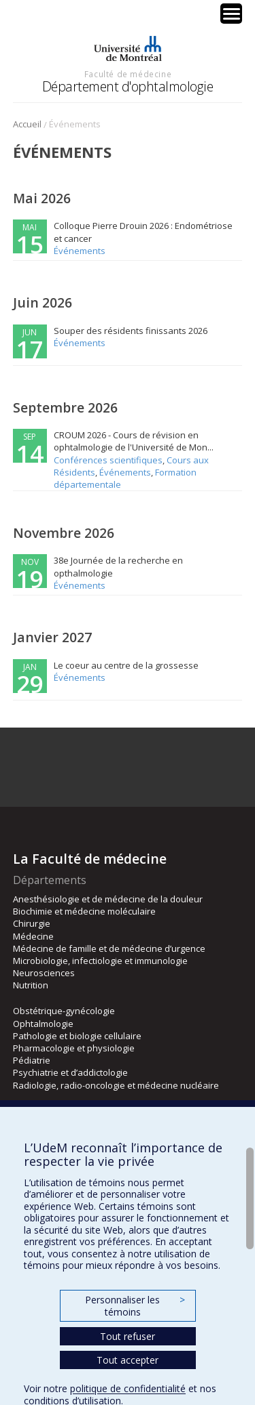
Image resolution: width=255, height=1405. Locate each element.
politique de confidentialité (128, 1388)
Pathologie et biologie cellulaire (77, 1036)
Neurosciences (44, 973)
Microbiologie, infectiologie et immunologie (100, 961)
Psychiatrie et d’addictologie (70, 1072)
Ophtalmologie (43, 1024)
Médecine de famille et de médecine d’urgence (109, 948)
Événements (79, 251)
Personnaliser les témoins (134, 1305)
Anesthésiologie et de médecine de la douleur (108, 899)
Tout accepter (127, 1360)
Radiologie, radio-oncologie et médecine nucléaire (116, 1085)
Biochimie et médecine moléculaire (84, 911)
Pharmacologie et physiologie (74, 1048)
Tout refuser (127, 1336)
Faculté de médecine (127, 73)
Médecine (33, 936)
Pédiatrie (31, 1060)
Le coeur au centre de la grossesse (126, 665)
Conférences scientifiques (108, 460)
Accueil (27, 124)
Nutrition (30, 985)
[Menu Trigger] (231, 13)
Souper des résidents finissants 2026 (130, 330)
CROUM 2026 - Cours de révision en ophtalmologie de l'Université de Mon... (134, 441)
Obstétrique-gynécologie (64, 1011)
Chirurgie (31, 923)
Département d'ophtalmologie (128, 86)
